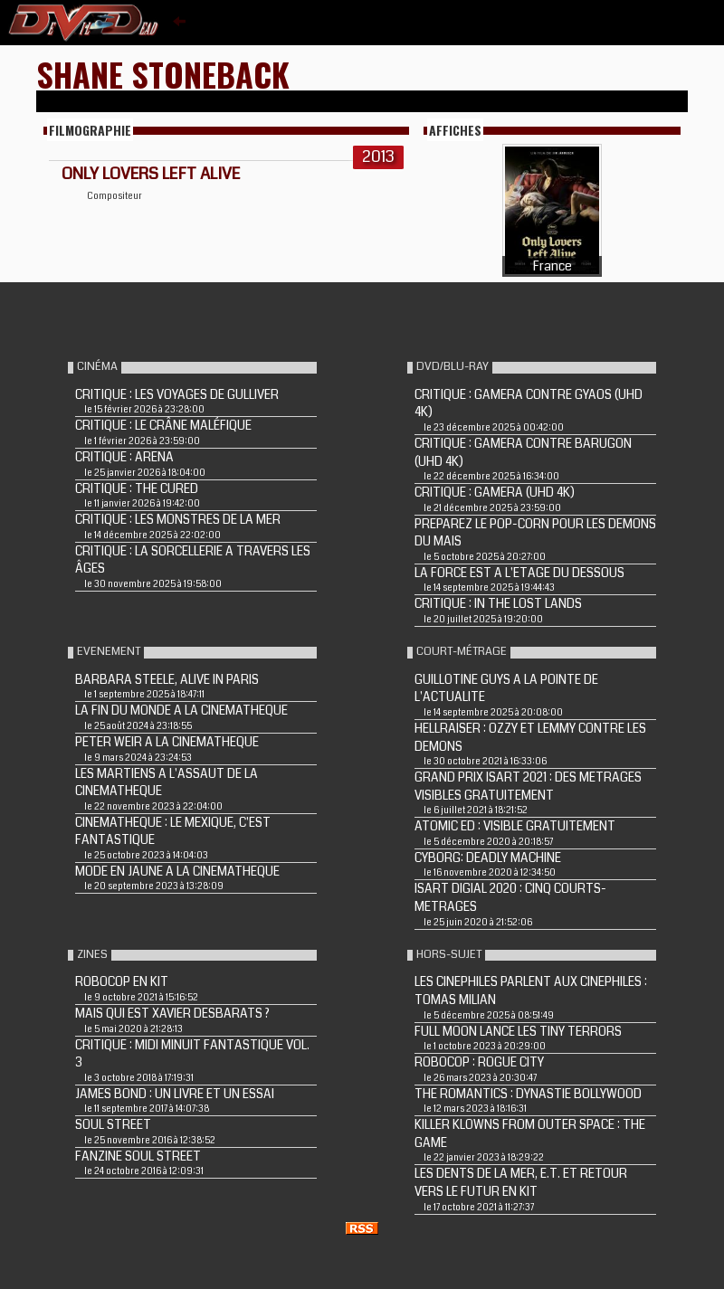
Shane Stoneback (163, 74)
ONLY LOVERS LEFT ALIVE (151, 173)
